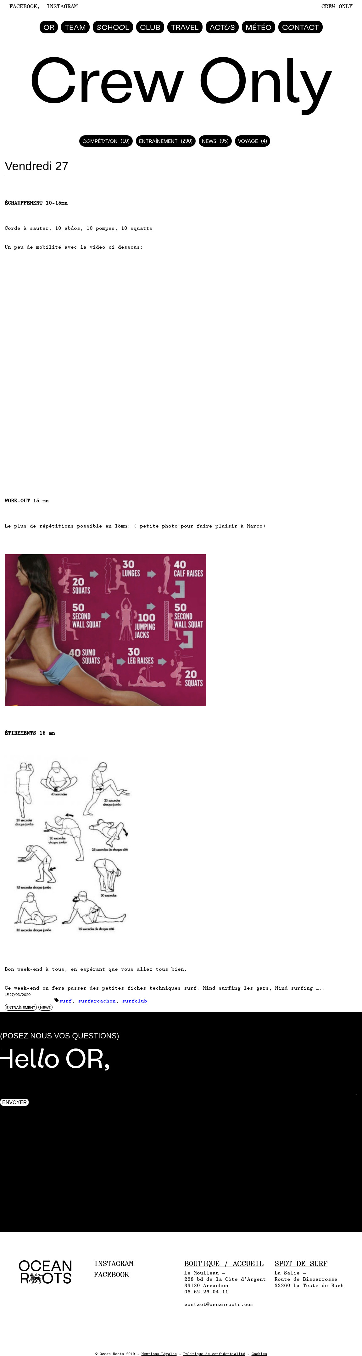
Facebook (23, 6)
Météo (258, 26)
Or (48, 26)
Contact (300, 26)
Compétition (100, 141)
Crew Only (337, 6)
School (113, 26)
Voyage (248, 141)
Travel (185, 26)
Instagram (62, 6)
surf (65, 1001)
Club (150, 26)
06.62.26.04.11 (206, 1292)
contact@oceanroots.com (218, 1304)
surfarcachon (97, 1001)
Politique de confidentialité (214, 1354)
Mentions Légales (159, 1354)
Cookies (259, 1354)
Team (75, 26)
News (209, 141)
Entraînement (158, 141)
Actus (222, 26)
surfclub (134, 1001)
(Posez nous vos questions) (59, 1035)
